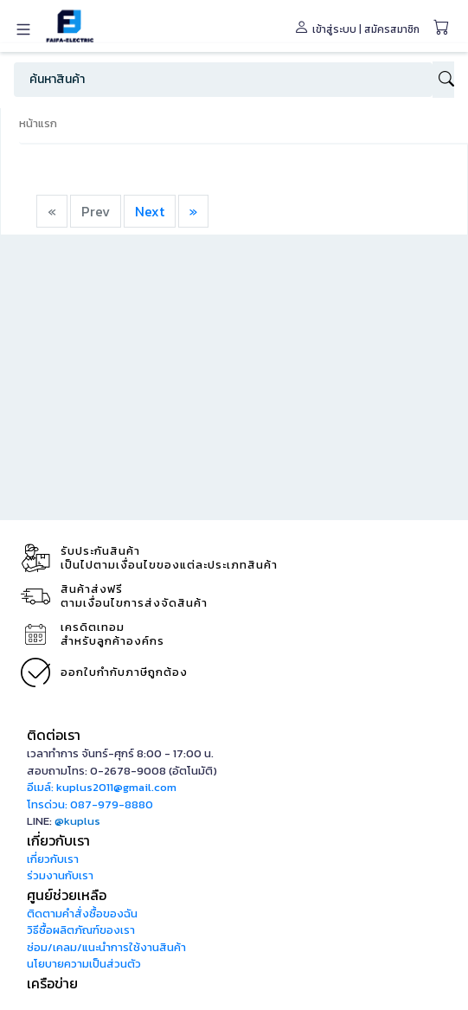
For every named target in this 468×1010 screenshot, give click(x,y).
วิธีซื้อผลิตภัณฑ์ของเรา (81, 930)
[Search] (223, 79)
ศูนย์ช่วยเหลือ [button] (66, 895)
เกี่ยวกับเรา (53, 859)
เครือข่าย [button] (52, 983)
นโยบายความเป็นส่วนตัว (84, 963)
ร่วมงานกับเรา (60, 875)
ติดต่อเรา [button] (53, 734)
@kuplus (77, 821)
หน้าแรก (38, 123)
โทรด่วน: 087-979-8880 (90, 804)
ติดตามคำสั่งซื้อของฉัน (82, 913)
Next (149, 211)
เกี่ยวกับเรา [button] (58, 840)
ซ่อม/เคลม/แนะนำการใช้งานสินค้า (106, 947)
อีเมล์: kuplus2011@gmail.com (101, 787)
